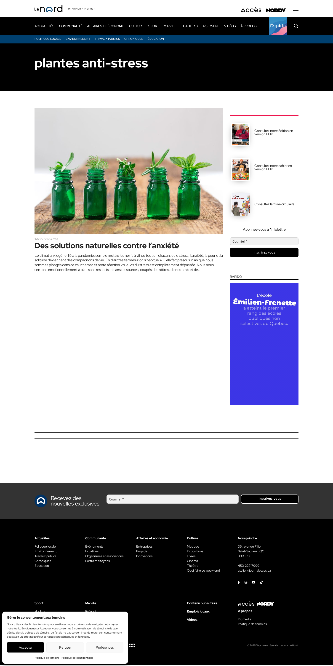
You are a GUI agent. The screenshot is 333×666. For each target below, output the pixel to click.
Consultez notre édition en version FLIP (273, 133)
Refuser (65, 647)
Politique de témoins (47, 658)
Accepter (25, 647)
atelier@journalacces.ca (254, 571)
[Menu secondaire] (295, 11)
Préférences (105, 647)
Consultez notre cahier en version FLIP (273, 168)
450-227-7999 (248, 566)
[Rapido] (278, 27)
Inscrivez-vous (264, 253)
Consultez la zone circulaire (274, 205)
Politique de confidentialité (77, 658)
